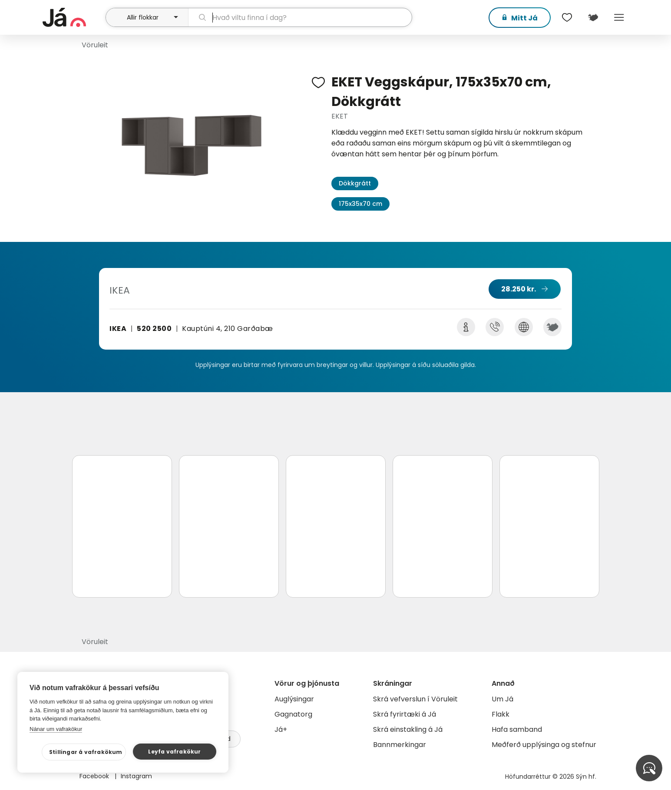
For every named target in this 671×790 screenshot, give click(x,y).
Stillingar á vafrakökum (85, 752)
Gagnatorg (293, 714)
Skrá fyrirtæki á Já (404, 714)
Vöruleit (95, 45)
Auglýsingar (294, 699)
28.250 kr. (518, 289)
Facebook (95, 776)
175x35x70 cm (360, 203)
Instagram (136, 776)
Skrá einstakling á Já (408, 729)
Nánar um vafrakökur (56, 729)
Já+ (280, 729)
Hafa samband (517, 729)
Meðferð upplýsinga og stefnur (544, 745)
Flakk (500, 714)
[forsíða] (73, 17)
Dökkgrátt (355, 183)
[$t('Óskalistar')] (567, 17)
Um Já (502, 699)
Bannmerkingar (399, 745)
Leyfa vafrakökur (174, 751)
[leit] (299, 17)
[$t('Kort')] (593, 17)
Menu (619, 17)
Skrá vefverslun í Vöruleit (415, 699)
